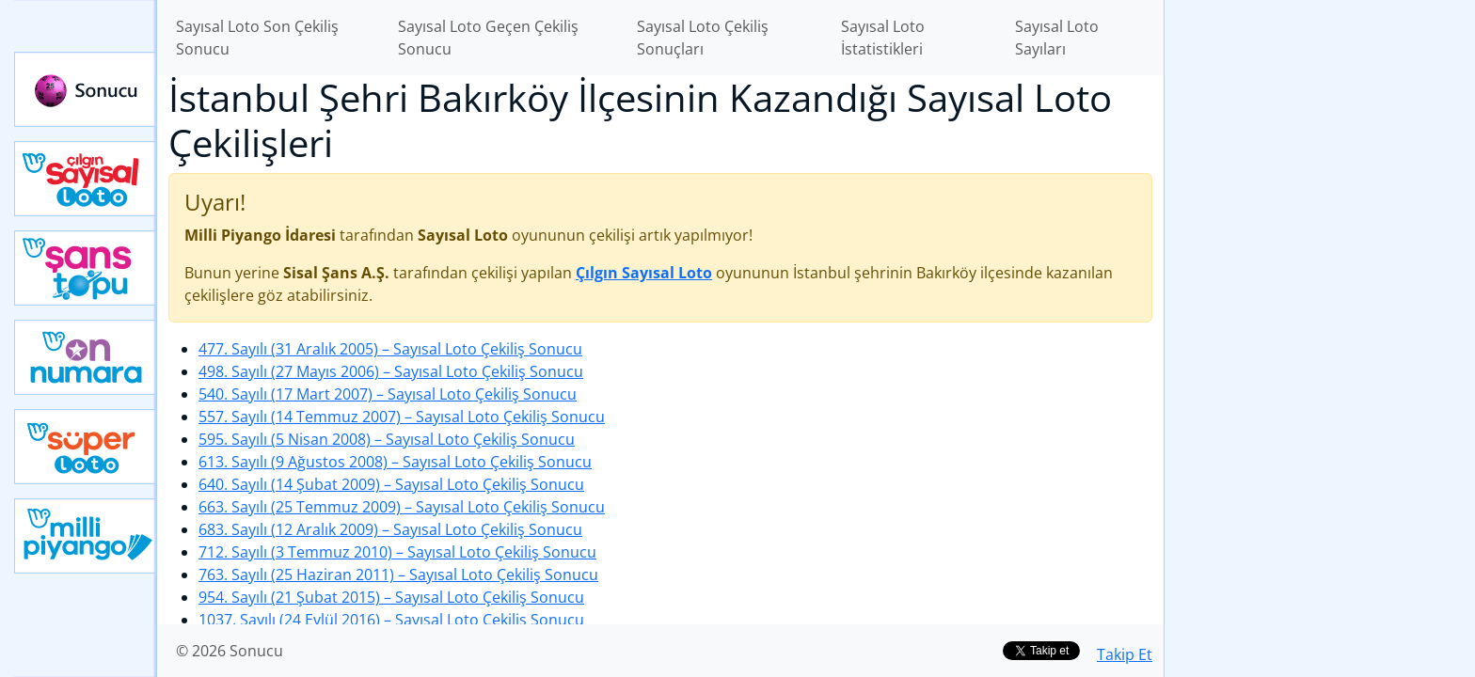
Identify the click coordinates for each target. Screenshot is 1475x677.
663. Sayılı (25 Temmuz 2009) (401, 506)
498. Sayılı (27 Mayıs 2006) (390, 371)
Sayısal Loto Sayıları (1057, 37)
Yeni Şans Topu (85, 268)
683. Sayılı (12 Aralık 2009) (390, 529)
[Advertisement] (1320, 297)
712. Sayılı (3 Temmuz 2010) (397, 552)
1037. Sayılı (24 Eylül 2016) (391, 619)
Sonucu (85, 89)
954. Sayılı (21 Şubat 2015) (391, 597)
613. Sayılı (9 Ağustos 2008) (395, 461)
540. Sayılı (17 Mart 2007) (387, 394)
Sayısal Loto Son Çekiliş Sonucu (257, 37)
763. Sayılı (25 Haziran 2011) (398, 574)
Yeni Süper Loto (85, 446)
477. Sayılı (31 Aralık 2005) (390, 348)
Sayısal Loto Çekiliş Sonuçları (703, 37)
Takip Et (1124, 654)
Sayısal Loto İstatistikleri (883, 37)
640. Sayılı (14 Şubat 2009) (391, 484)
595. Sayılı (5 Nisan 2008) (386, 439)
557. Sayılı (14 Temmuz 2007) (401, 416)
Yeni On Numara (85, 357)
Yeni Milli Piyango (85, 536)
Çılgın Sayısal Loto (85, 178)
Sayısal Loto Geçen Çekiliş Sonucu (488, 37)
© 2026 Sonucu (229, 650)
